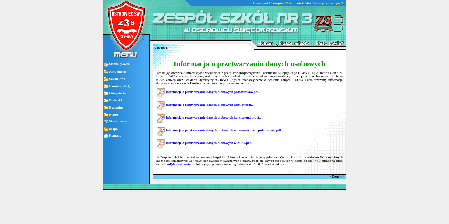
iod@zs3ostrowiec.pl (181, 164)
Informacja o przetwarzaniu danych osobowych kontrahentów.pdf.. (213, 117)
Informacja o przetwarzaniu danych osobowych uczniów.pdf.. (209, 104)
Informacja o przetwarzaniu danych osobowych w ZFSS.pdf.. (209, 143)
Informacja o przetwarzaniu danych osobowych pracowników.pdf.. (213, 92)
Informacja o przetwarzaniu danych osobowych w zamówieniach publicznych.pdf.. (224, 130)
